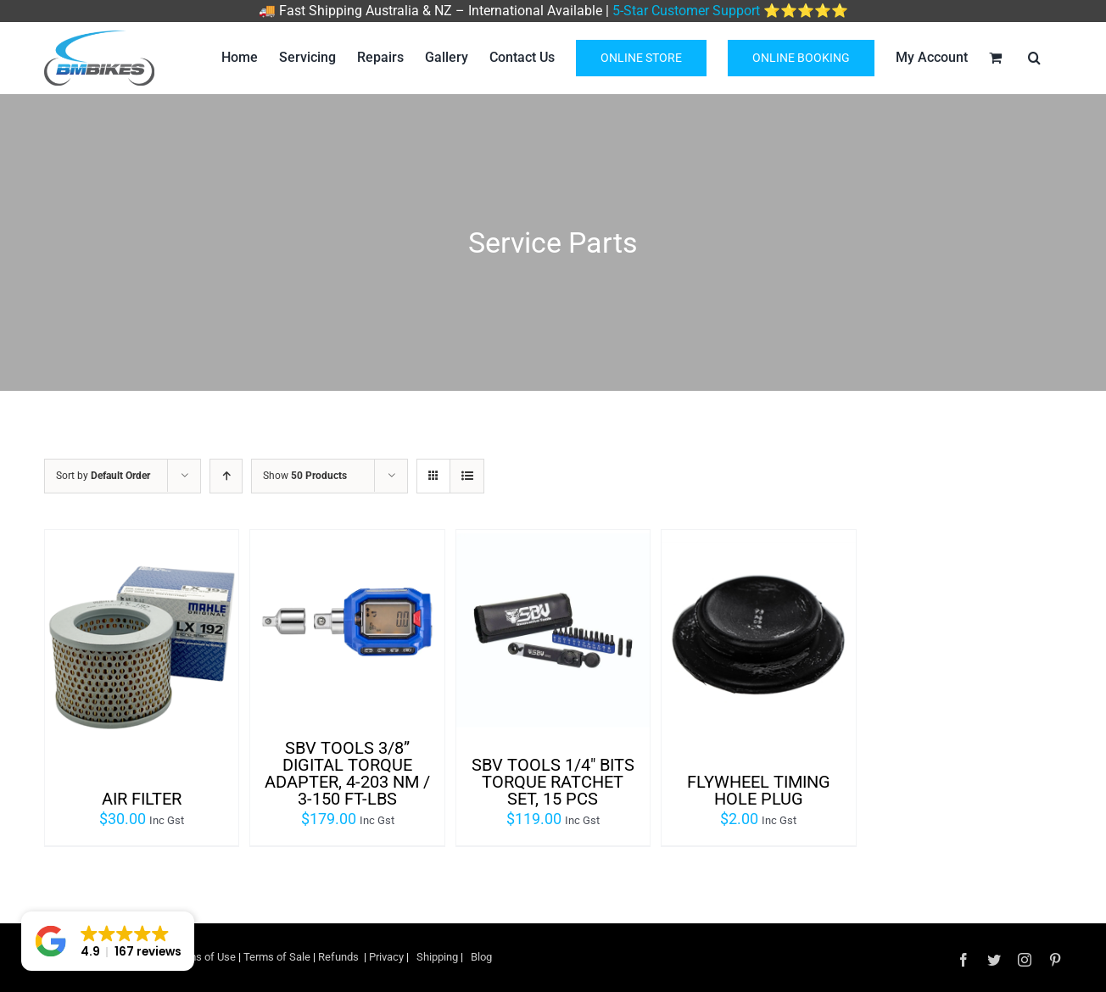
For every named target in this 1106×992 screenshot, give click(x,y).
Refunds (338, 956)
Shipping (437, 956)
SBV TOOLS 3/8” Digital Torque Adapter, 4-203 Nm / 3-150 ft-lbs (347, 773)
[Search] (1034, 57)
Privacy (387, 956)
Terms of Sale (278, 956)
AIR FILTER (142, 799)
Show (305, 476)
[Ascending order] (226, 476)
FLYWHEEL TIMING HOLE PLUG (758, 790)
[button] (107, 941)
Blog (481, 956)
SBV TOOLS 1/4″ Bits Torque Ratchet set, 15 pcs (553, 782)
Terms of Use (202, 956)
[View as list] (466, 476)
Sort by (103, 476)
